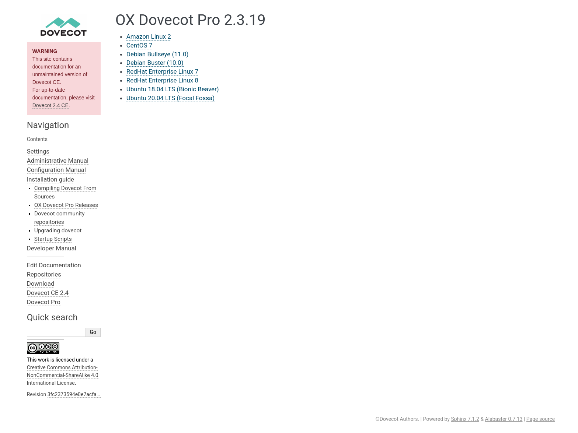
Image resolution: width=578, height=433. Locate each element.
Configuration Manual (56, 169)
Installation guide (50, 179)
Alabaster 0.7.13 (504, 419)
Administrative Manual (57, 160)
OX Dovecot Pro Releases (66, 205)
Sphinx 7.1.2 (465, 419)
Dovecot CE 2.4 (48, 292)
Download (41, 283)
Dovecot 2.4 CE (50, 105)
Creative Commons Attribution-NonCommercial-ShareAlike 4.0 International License (62, 375)
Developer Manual (51, 248)
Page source (540, 419)
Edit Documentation (54, 265)
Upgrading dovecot (58, 230)
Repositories (44, 274)
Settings (38, 151)
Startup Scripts (53, 239)
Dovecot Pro (43, 302)
